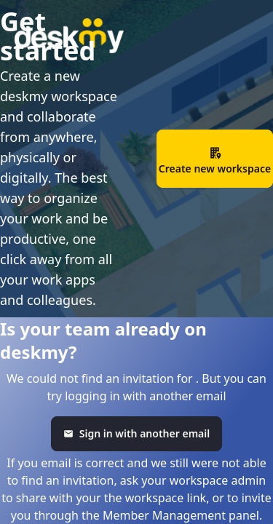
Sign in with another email (136, 433)
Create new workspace (215, 161)
